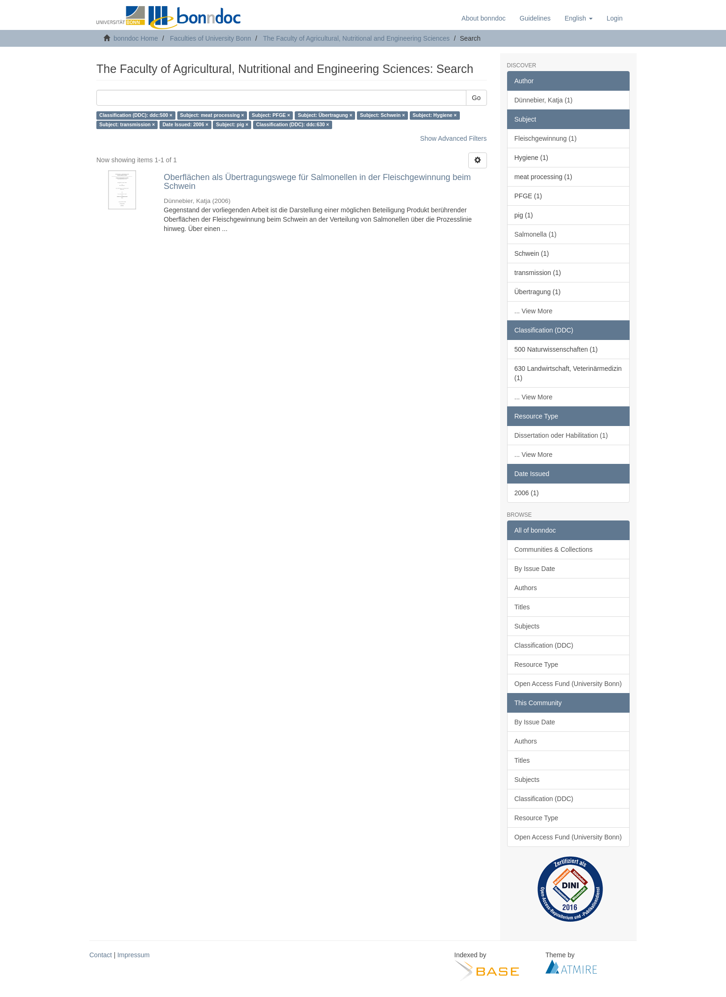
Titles (522, 607)
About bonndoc (484, 18)
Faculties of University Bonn (210, 38)
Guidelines (535, 18)
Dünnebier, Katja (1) (544, 100)
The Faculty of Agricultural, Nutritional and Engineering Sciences (356, 38)
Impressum (133, 955)
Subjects (527, 626)
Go (476, 97)
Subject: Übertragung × (325, 115)
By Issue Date (535, 568)
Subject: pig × (232, 125)
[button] (579, 18)
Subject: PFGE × (271, 115)
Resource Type (537, 664)
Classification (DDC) (544, 645)
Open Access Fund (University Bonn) (568, 683)
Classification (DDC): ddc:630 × (292, 125)
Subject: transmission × (127, 125)
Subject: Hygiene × (435, 115)
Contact (100, 955)
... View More (533, 311)
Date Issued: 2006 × (186, 125)
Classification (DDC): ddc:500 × (135, 115)
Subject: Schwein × (382, 115)
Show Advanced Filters (453, 138)
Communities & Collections (554, 549)
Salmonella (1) (536, 234)
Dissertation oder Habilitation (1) (561, 435)
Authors (526, 588)
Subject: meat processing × (212, 115)
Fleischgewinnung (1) (546, 138)
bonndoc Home (136, 38)
